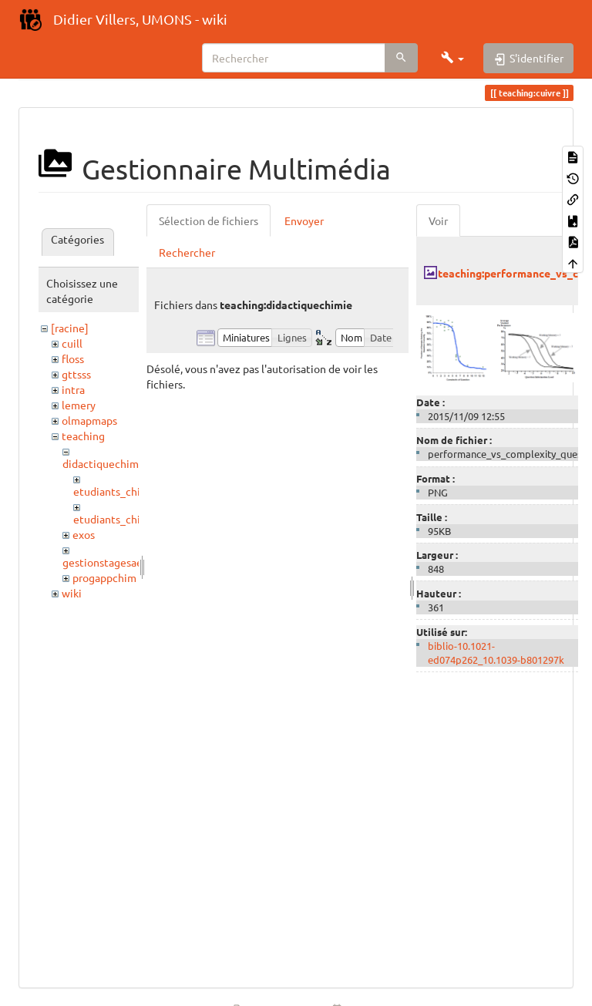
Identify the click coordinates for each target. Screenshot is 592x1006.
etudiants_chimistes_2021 (138, 519)
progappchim (104, 577)
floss (73, 358)
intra (73, 389)
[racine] (70, 328)
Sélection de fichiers (208, 220)
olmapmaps (89, 420)
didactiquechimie (105, 463)
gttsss (76, 374)
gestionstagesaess (107, 562)
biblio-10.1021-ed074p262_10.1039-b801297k (496, 652)
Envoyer (304, 220)
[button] (452, 58)
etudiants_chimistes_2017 (138, 491)
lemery (79, 405)
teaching (83, 435)
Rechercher (187, 252)
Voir (438, 220)
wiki (72, 593)
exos (83, 534)
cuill (72, 343)
